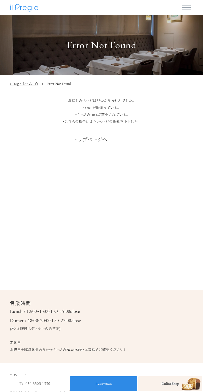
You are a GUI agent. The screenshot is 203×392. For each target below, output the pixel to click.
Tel (35, 383)
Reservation (104, 383)
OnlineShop (181, 384)
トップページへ (90, 139)
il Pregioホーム (21, 83)
